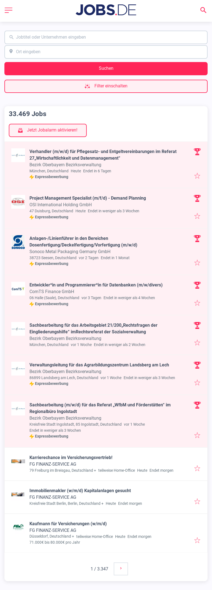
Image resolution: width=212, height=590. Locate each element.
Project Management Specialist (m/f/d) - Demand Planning (87, 198)
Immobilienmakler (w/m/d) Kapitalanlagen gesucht (80, 490)
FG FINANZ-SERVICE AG (52, 464)
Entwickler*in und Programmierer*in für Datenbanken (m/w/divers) (96, 285)
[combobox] (106, 37)
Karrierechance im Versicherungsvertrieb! (70, 457)
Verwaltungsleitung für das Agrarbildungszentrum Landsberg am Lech (99, 365)
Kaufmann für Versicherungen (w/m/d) (68, 523)
